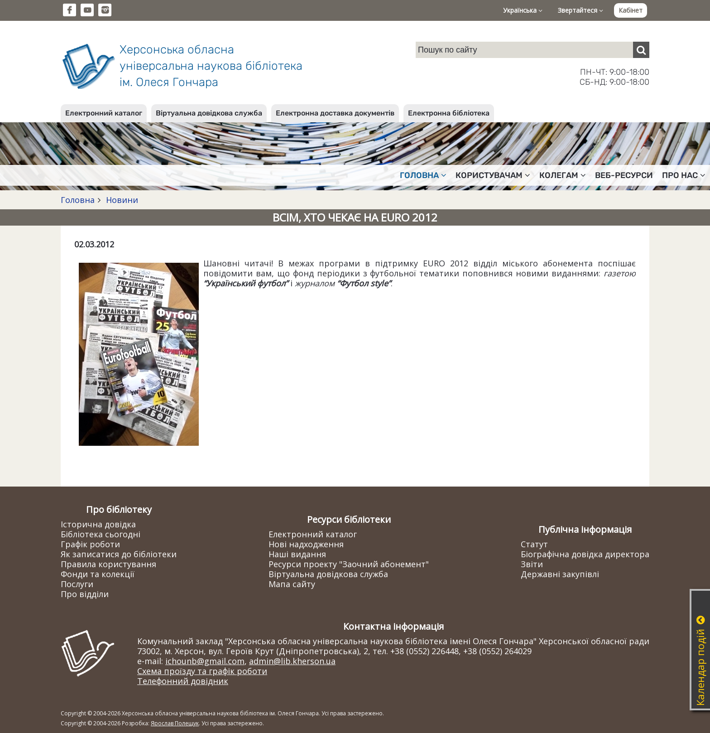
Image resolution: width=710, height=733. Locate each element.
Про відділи (85, 593)
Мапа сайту (292, 584)
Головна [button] (423, 175)
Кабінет (631, 10)
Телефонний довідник (182, 680)
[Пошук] (641, 50)
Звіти (532, 564)
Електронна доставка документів (335, 113)
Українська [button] (522, 10)
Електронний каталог (103, 113)
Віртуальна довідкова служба (209, 113)
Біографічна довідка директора (585, 554)
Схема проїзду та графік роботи (202, 670)
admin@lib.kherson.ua (292, 661)
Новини (121, 199)
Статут (534, 544)
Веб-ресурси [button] (624, 175)
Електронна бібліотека (448, 113)
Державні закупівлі (560, 574)
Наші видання (297, 554)
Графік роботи (90, 544)
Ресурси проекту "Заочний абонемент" (349, 564)
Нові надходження (306, 544)
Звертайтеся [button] (580, 10)
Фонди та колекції (97, 574)
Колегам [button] (562, 175)
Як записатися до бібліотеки (119, 554)
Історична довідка (98, 524)
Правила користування (108, 564)
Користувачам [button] (493, 175)
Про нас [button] (683, 175)
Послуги (77, 584)
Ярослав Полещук (175, 723)
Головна (78, 199)
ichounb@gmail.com (205, 661)
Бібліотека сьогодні (100, 534)
